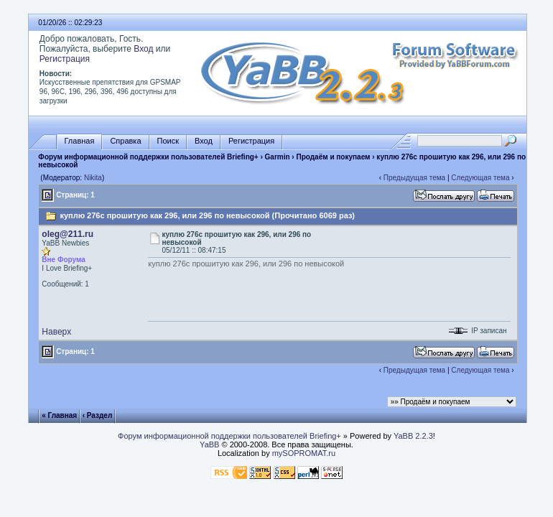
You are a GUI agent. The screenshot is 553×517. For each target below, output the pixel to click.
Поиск (168, 141)
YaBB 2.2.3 (413, 436)
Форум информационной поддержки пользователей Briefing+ (148, 157)
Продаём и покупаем (333, 157)
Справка (125, 141)
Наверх (56, 332)
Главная (79, 141)
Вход (143, 49)
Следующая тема (480, 178)
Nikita (93, 178)
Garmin (277, 157)
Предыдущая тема (414, 178)
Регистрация (65, 59)
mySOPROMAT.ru (303, 453)
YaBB (209, 444)
